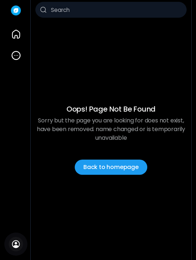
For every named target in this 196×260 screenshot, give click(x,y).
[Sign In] (15, 244)
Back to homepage (111, 167)
